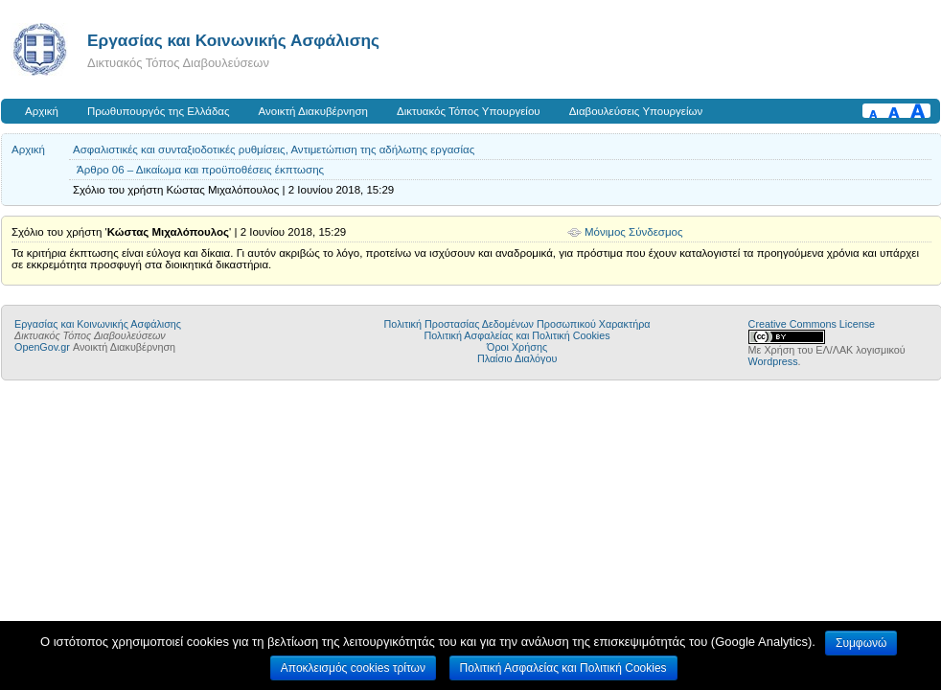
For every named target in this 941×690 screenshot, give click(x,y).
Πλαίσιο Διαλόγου (517, 358)
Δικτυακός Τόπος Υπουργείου (468, 111)
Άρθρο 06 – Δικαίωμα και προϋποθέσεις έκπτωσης (200, 169)
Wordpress (773, 361)
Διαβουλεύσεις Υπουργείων (636, 111)
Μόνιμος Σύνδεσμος (634, 232)
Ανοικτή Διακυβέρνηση (313, 111)
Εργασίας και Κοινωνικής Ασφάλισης (233, 40)
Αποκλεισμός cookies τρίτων (353, 668)
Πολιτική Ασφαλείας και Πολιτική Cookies (517, 335)
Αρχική (41, 111)
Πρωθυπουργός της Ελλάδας (158, 111)
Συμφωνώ (861, 643)
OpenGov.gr (42, 347)
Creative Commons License (811, 324)
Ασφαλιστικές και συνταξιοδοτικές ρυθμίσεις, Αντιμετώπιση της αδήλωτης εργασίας (273, 149)
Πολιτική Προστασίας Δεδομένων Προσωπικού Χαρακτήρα (517, 324)
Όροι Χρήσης (517, 347)
